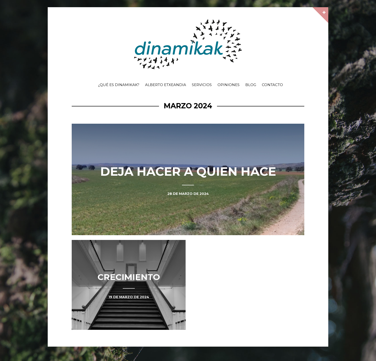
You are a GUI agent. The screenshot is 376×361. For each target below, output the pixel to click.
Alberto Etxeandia (165, 84)
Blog (250, 84)
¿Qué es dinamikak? (118, 84)
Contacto (272, 84)
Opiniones (228, 84)
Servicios (202, 84)
